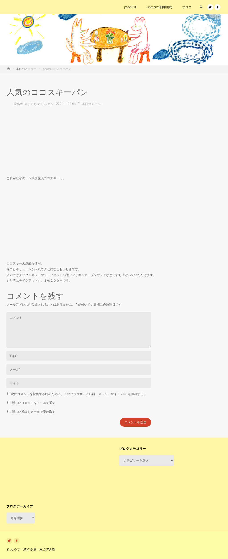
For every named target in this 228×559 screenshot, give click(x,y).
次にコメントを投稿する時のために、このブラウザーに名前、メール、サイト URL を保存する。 (77, 394)
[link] (200, 7)
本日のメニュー (26, 69)
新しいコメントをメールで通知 (33, 403)
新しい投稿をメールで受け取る (33, 412)
